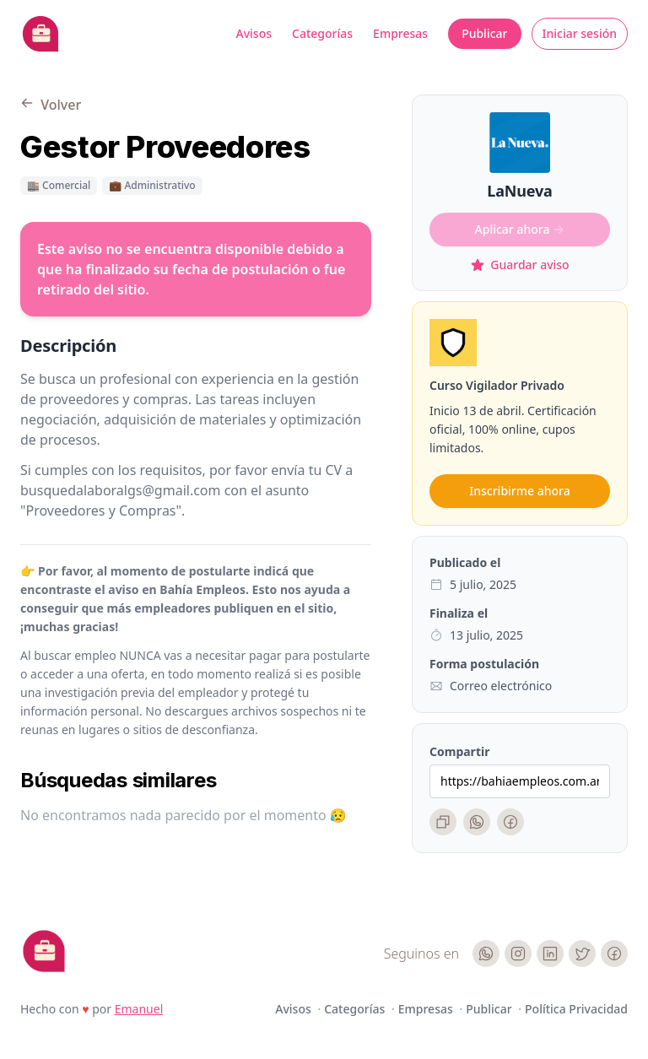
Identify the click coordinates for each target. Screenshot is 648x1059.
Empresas (400, 33)
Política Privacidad (576, 1009)
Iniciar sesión (580, 33)
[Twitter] (582, 953)
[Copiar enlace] (442, 821)
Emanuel (139, 1009)
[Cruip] (44, 951)
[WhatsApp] (476, 821)
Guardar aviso (519, 265)
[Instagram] (518, 953)
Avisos (254, 33)
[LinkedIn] (550, 953)
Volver (50, 104)
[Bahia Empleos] (40, 34)
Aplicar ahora (520, 229)
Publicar (484, 33)
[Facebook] (510, 821)
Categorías (322, 33)
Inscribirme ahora (519, 491)
